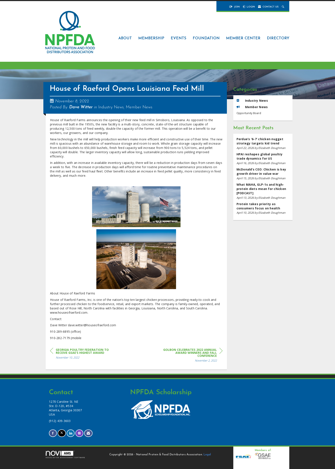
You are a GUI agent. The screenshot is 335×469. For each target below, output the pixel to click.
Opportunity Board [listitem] (249, 113)
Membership (151, 38)
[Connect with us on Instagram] (79, 433)
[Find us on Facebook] (53, 433)
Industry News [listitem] (252, 101)
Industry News (111, 107)
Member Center (243, 38)
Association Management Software (65, 454)
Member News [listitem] (252, 107)
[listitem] (263, 143)
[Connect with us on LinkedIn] (71, 433)
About (125, 38)
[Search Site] (283, 7)
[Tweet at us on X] (62, 433)
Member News (139, 107)
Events (178, 38)
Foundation (206, 38)
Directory (278, 38)
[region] (191, 356)
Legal (207, 454)
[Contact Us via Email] (88, 433)
